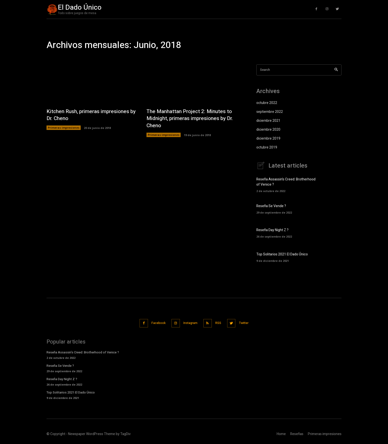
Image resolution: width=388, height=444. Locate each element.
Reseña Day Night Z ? (272, 230)
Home (281, 433)
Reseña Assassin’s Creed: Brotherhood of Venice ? (83, 351)
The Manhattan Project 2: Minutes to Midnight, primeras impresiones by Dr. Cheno (191, 118)
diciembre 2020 (268, 129)
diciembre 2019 (268, 138)
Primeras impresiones (63, 128)
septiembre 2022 (269, 111)
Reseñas (296, 433)
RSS (220, 322)
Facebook (155, 322)
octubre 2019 (266, 147)
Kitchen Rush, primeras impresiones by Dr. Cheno (90, 115)
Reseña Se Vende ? (271, 206)
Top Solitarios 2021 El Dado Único (282, 254)
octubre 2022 (266, 102)
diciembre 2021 (268, 120)
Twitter (248, 322)
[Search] (336, 69)
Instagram (189, 322)
